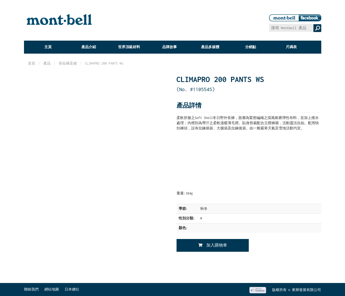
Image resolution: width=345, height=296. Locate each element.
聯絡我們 (31, 289)
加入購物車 (216, 245)
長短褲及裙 (68, 63)
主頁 (48, 47)
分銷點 (250, 47)
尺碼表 (291, 47)
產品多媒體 (210, 47)
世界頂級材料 (129, 47)
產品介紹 (88, 47)
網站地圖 (51, 289)
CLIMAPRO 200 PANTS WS (104, 63)
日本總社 (72, 289)
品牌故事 (169, 47)
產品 (47, 63)
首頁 (31, 63)
